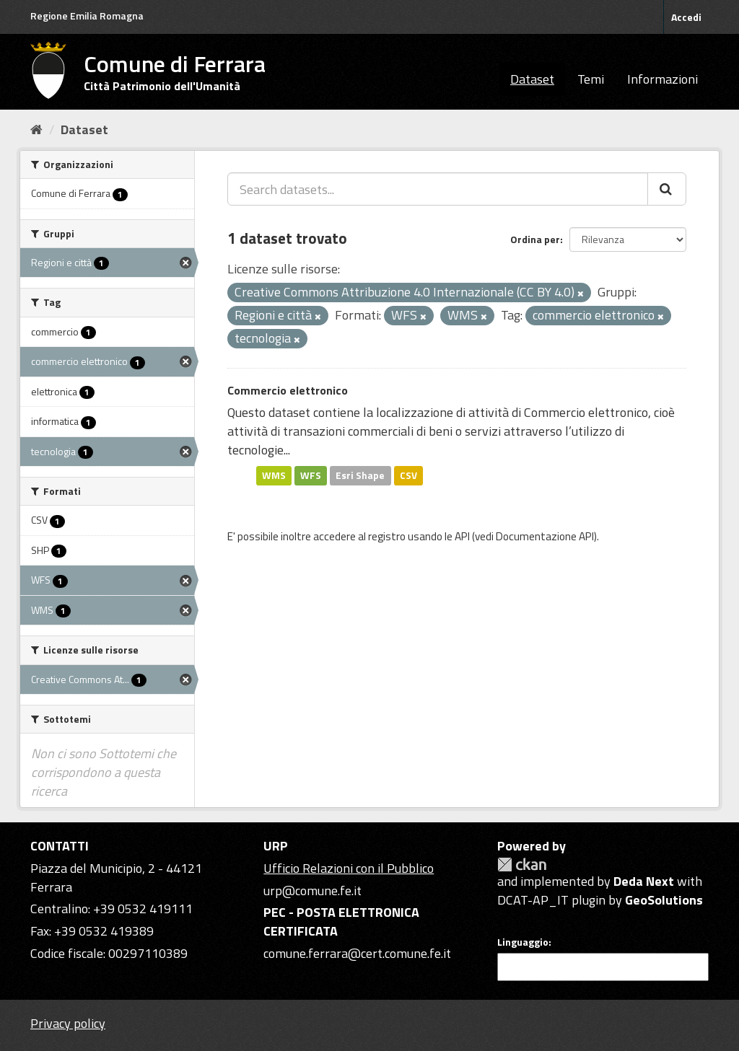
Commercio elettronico (287, 390)
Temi (590, 79)
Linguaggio (522, 942)
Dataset (532, 79)
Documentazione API (545, 536)
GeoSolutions (664, 900)
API (462, 536)
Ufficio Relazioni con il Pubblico (348, 868)
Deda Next (643, 881)
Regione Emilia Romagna (87, 15)
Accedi (686, 17)
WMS (274, 475)
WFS (310, 475)
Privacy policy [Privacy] (67, 1023)
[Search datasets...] (437, 189)
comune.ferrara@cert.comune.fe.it (357, 953)
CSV (408, 475)
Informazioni (662, 79)
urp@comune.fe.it (312, 890)
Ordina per (535, 239)
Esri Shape (360, 475)
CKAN (521, 864)
